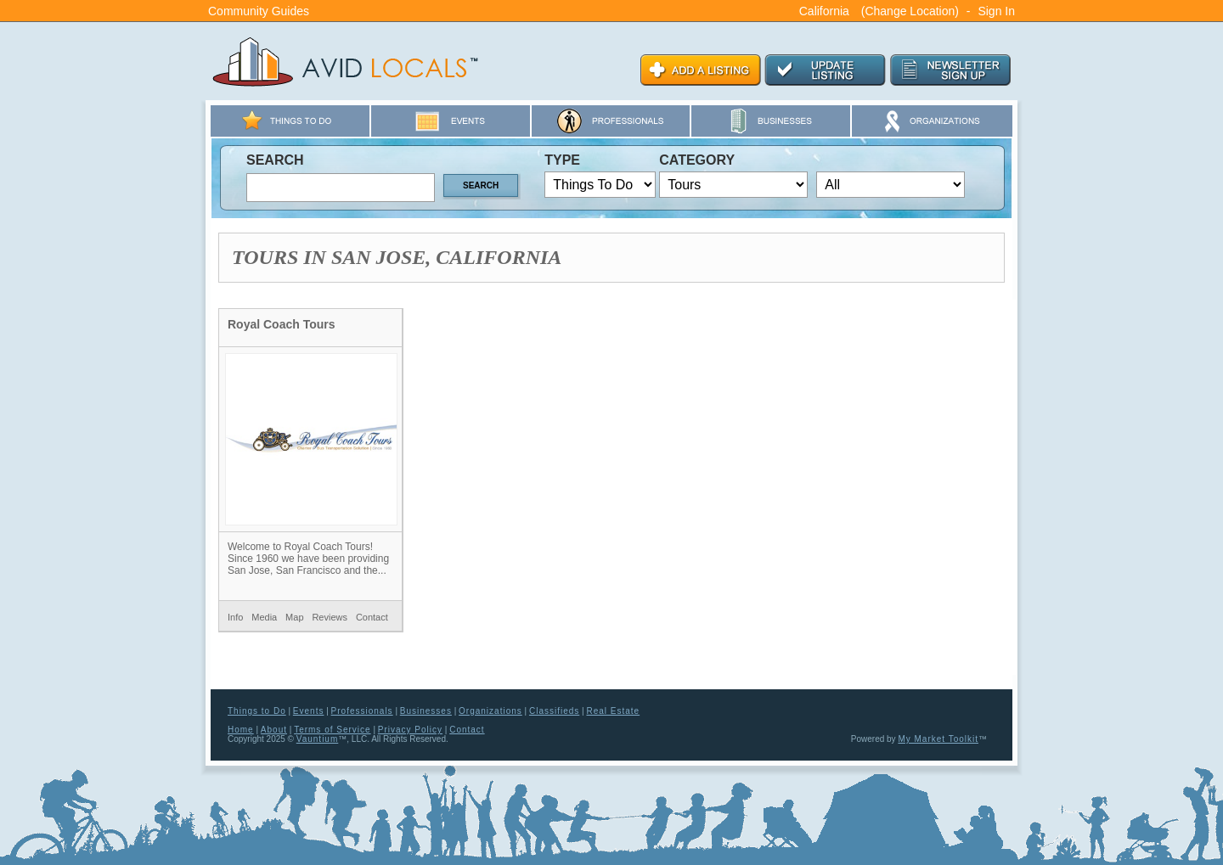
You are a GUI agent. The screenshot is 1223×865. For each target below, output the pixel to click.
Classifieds (554, 711)
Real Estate (613, 711)
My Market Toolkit (938, 739)
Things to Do (257, 711)
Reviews (329, 617)
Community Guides (258, 11)
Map (294, 617)
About (274, 729)
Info (235, 617)
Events (308, 711)
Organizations (490, 711)
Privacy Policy (410, 729)
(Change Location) (910, 11)
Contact (372, 617)
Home (241, 729)
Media (264, 617)
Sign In (996, 11)
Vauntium (317, 739)
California (824, 11)
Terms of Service (332, 729)
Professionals (362, 711)
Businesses (426, 711)
